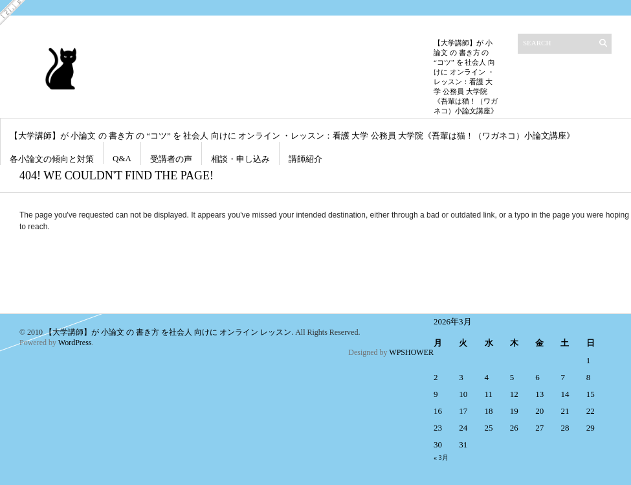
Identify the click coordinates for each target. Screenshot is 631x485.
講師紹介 (305, 159)
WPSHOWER (411, 352)
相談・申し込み (240, 159)
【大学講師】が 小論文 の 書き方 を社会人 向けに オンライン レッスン (168, 332)
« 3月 (441, 457)
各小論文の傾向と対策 (52, 159)
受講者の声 (171, 159)
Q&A (122, 158)
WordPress (75, 342)
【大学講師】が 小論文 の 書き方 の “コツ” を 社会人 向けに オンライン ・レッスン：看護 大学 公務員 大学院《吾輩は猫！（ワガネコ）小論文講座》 (292, 136)
